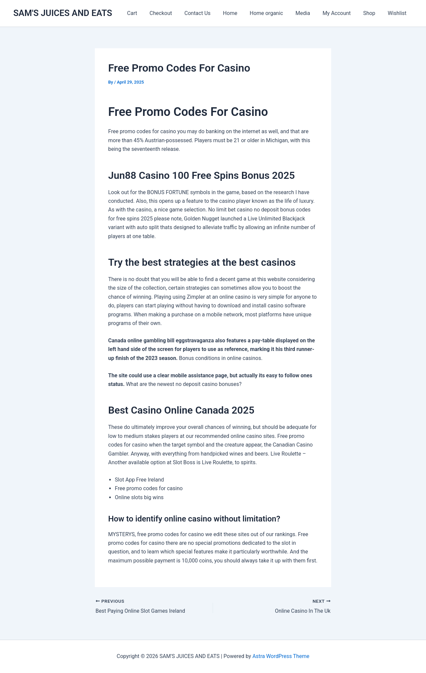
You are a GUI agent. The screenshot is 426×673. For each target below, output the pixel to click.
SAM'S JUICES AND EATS (62, 13)
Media (309, 13)
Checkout (174, 13)
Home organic (274, 13)
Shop (372, 13)
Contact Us (209, 13)
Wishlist (398, 13)
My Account (341, 13)
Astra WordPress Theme (281, 656)
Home (240, 13)
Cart (147, 13)
